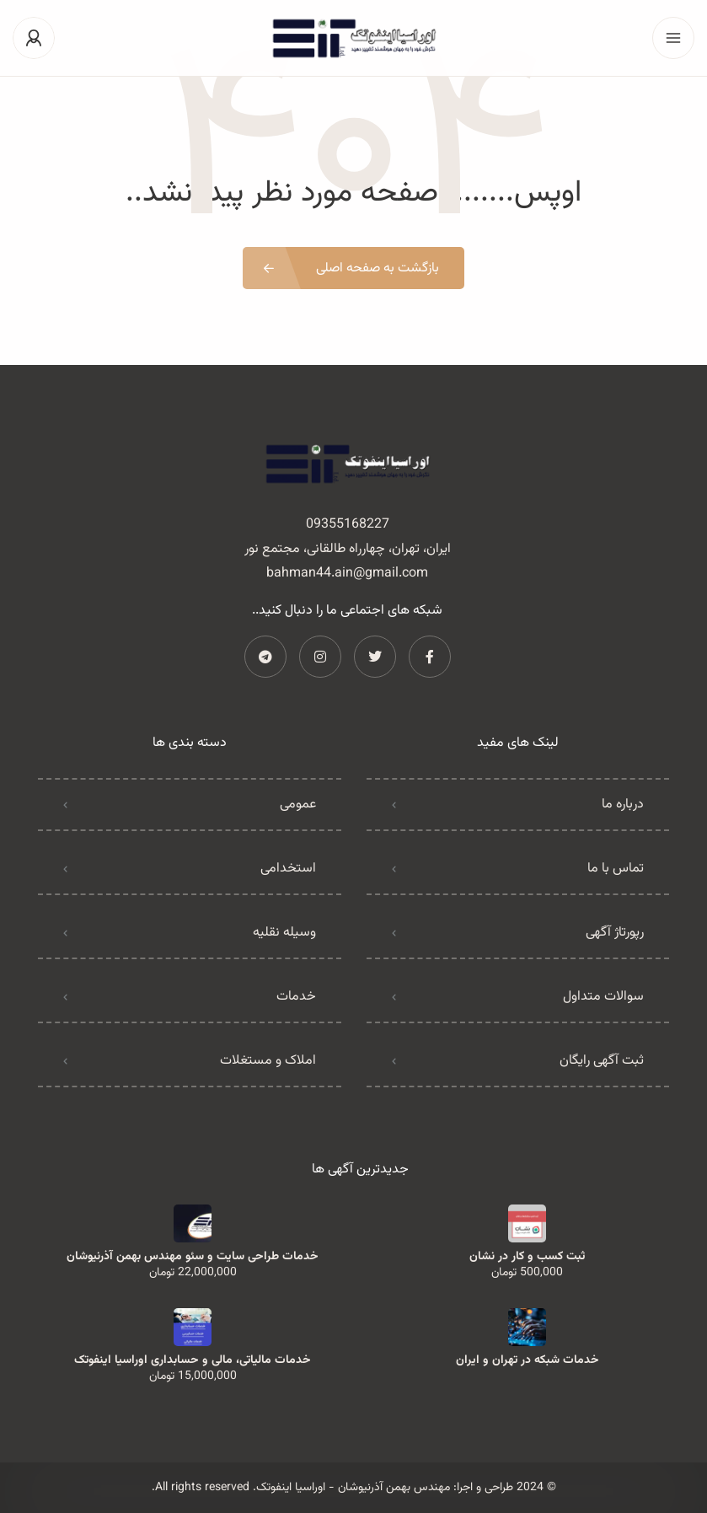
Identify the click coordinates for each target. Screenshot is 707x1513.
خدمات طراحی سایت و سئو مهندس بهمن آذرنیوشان (193, 1257)
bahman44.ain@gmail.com (347, 573)
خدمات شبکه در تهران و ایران (527, 1360)
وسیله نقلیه (284, 932)
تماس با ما (615, 868)
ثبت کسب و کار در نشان (527, 1257)
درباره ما (623, 804)
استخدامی (288, 868)
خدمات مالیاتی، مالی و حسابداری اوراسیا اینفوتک (192, 1360)
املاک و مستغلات (268, 1060)
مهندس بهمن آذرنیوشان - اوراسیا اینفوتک (353, 1487)
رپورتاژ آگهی (615, 932)
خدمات (296, 996)
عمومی (298, 804)
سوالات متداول (603, 996)
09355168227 (347, 524)
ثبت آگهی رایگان (602, 1060)
